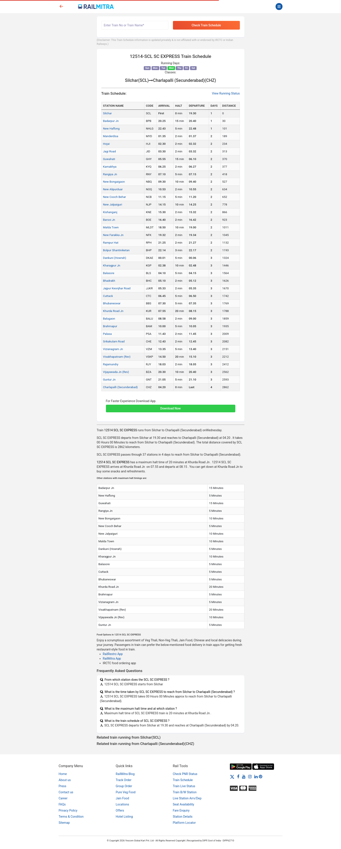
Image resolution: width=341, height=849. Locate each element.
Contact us (66, 792)
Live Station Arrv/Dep (187, 798)
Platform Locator (184, 822)
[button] (170, 406)
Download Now (170, 408)
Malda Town (111, 227)
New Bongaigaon (114, 181)
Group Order (124, 786)
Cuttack (108, 296)
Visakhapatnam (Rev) (116, 356)
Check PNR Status (185, 774)
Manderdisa (110, 136)
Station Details (183, 816)
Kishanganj (110, 212)
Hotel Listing (124, 816)
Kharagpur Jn (111, 265)
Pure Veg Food (125, 792)
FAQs (62, 804)
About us (65, 780)
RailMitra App (112, 658)
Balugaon (109, 318)
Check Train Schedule (206, 25)
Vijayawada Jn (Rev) (116, 372)
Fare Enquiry (181, 810)
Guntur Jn (109, 379)
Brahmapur (110, 326)
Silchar (107, 113)
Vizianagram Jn (113, 349)
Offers (120, 810)
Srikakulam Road (114, 341)
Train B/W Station (185, 792)
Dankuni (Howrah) (114, 257)
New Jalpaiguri (112, 204)
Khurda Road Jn (113, 311)
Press (62, 786)
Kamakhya (110, 166)
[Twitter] (232, 776)
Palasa (107, 333)
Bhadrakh (109, 280)
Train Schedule (183, 780)
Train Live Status (184, 786)
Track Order (123, 780)
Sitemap (64, 822)
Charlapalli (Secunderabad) (120, 387)
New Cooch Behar (114, 197)
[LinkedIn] (256, 776)
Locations (122, 804)
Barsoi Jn (109, 219)
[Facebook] (238, 776)
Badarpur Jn (111, 121)
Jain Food (122, 798)
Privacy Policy (68, 810)
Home (63, 774)
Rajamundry (111, 364)
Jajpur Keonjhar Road (117, 288)
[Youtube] (244, 776)
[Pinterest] (260, 776)
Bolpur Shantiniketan (116, 250)
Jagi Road (109, 151)
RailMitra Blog (125, 774)
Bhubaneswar (112, 303)
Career (63, 798)
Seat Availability (183, 804)
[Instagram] (250, 776)
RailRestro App (113, 654)
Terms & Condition (71, 816)
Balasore (108, 273)
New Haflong (111, 128)
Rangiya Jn (110, 174)
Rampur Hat (111, 242)
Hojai (106, 143)
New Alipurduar (113, 189)
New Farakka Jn (113, 235)
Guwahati (109, 159)
